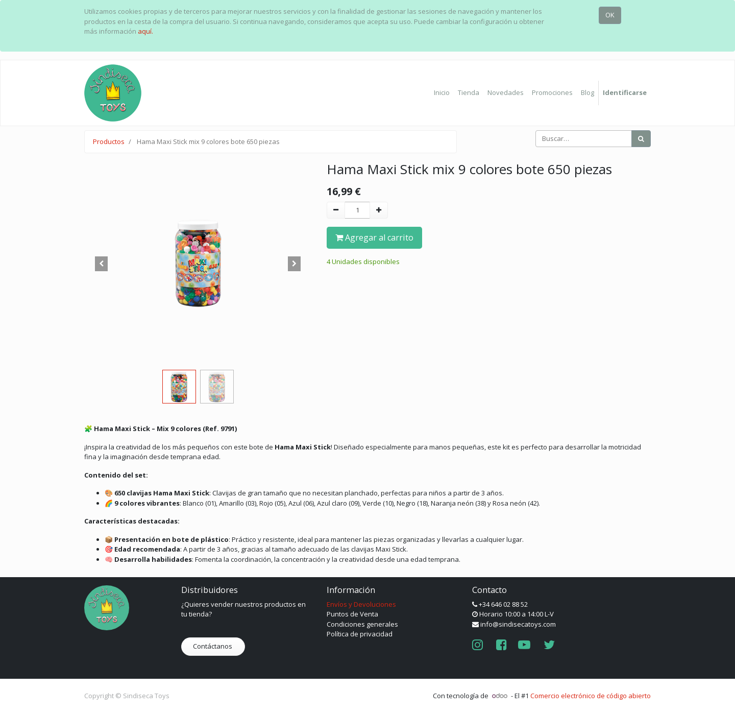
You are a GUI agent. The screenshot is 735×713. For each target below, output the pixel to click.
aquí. (145, 31)
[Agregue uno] (379, 210)
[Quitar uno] (336, 210)
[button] (101, 263)
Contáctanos (213, 646)
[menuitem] (442, 93)
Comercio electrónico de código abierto (590, 695)
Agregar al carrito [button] (374, 237)
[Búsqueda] (641, 139)
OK (610, 14)
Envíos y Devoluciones (361, 604)
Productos (109, 141)
